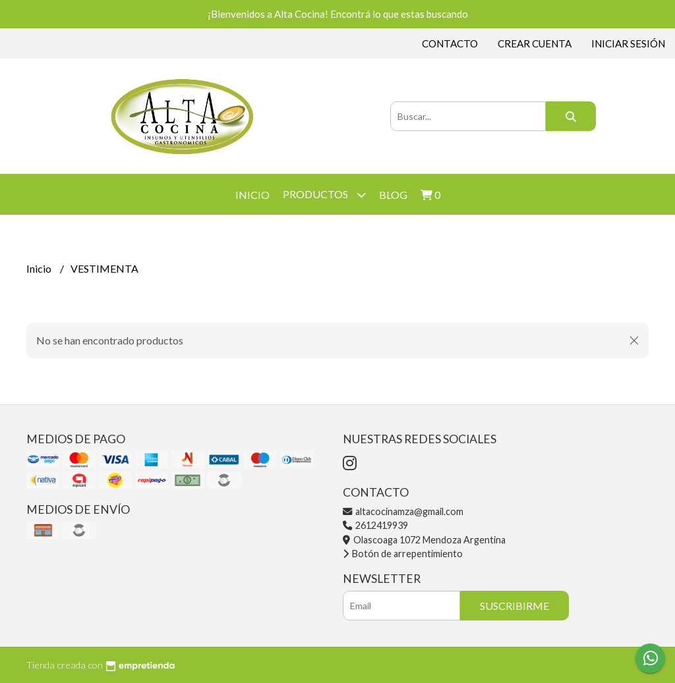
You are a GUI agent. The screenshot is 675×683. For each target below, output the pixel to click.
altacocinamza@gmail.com (403, 511)
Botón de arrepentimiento (403, 553)
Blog (393, 194)
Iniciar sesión (628, 43)
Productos (324, 195)
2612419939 (375, 525)
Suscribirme (514, 605)
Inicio (252, 194)
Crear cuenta (535, 43)
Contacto (450, 43)
